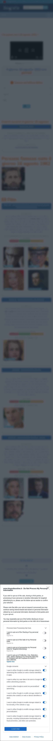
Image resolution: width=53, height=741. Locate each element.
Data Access (26, 737)
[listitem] (26, 628)
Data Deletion (14, 737)
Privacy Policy (39, 737)
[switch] (44, 633)
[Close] (49, 589)
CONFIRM (15, 729)
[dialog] (26, 662)
